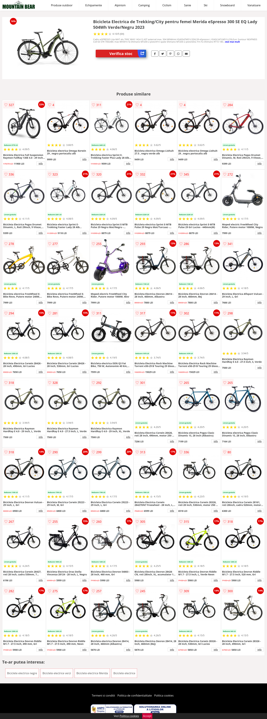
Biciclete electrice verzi (56, 673)
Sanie (187, 5)
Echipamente (93, 5)
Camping (144, 5)
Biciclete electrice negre (22, 673)
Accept (147, 716)
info (41, 163)
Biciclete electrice (124, 673)
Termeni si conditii (103, 695)
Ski (205, 5)
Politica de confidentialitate (134, 695)
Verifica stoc (127, 53)
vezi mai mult (232, 41)
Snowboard (227, 5)
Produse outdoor (62, 5)
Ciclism (166, 5)
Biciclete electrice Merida (92, 673)
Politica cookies (164, 695)
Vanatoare (254, 5)
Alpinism (120, 5)
